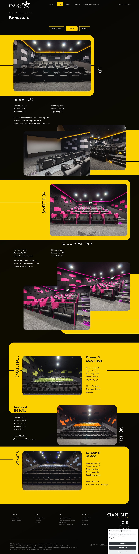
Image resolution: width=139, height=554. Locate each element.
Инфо (68, 4)
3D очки (85, 29)
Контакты (77, 4)
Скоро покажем (16, 520)
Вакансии (85, 524)
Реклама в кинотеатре (66, 524)
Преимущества (56, 29)
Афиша (51, 4)
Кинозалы (72, 29)
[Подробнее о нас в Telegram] (123, 522)
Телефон (85, 520)
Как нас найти (86, 518)
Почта (84, 522)
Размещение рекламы (91, 4)
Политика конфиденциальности (45, 549)
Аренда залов (63, 522)
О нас (60, 4)
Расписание (15, 518)
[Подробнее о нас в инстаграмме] (127, 522)
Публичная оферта (31, 549)
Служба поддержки (65, 518)
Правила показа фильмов (67, 520)
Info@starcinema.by (124, 526)
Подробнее (112, 538)
